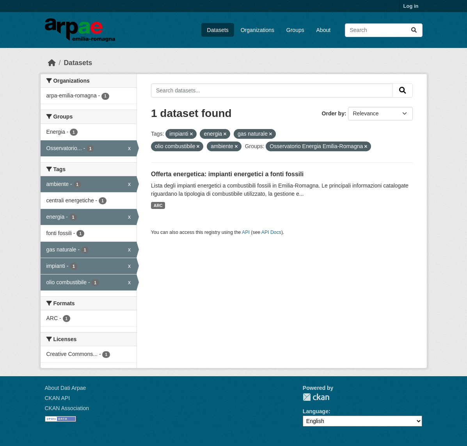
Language (315, 411)
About (323, 30)
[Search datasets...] (384, 30)
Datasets (218, 30)
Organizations (257, 30)
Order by (333, 113)
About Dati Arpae (65, 388)
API (246, 232)
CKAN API (57, 398)
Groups (295, 30)
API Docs (271, 232)
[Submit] (414, 30)
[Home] (52, 63)
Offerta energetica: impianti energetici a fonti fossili (227, 174)
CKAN (316, 397)
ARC (158, 205)
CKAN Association (67, 408)
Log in (411, 6)
